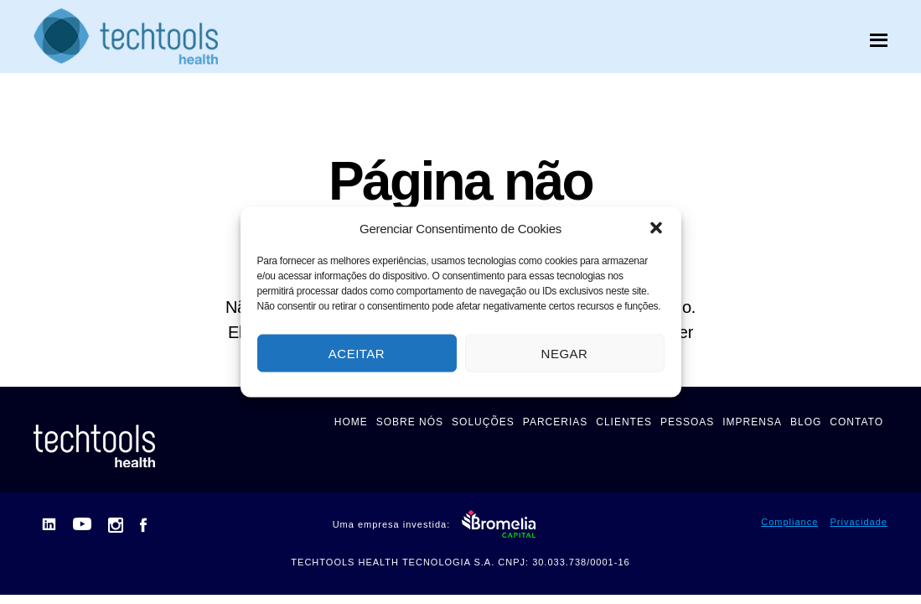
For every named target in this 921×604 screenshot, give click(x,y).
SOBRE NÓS (409, 422)
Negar (564, 353)
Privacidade (858, 522)
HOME (351, 422)
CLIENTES (624, 422)
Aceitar (357, 353)
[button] (656, 228)
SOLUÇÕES (483, 422)
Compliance (789, 522)
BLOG (805, 422)
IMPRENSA (752, 422)
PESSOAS (687, 422)
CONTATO (856, 422)
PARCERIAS (555, 422)
